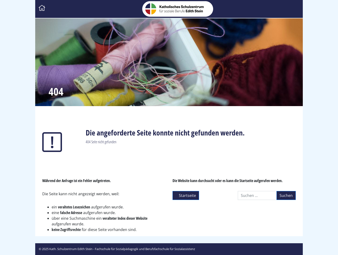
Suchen (286, 195)
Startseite (186, 195)
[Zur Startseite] (42, 8)
